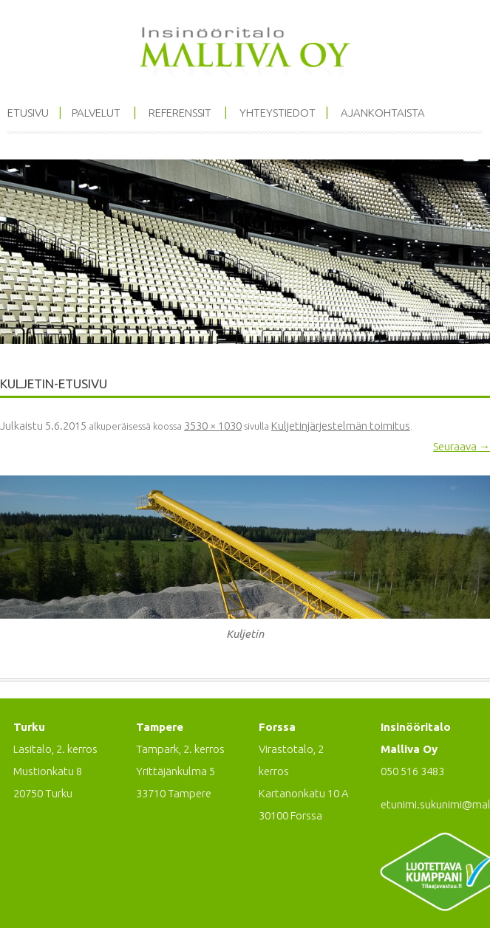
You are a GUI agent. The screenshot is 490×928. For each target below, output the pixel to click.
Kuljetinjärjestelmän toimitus (340, 425)
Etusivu (28, 112)
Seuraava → (461, 446)
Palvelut (96, 112)
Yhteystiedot (277, 112)
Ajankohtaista (383, 112)
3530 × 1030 (213, 425)
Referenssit (180, 112)
